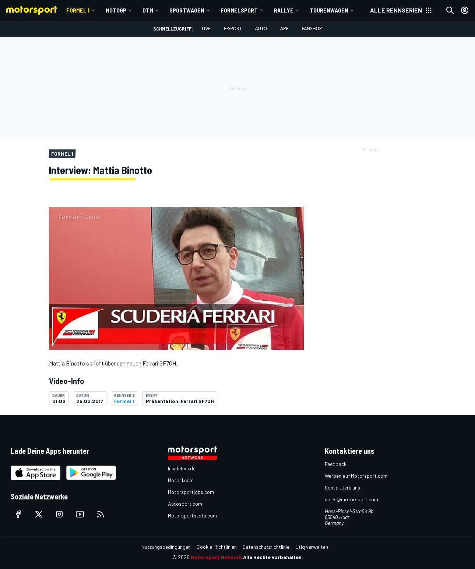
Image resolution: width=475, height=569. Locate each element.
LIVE (206, 28)
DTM (147, 10)
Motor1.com (181, 480)
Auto (261, 28)
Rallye (283, 10)
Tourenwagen (329, 10)
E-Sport (233, 28)
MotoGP (116, 10)
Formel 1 (77, 10)
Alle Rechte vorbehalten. (273, 557)
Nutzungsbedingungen (166, 547)
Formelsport (239, 10)
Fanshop (312, 28)
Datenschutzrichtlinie (266, 547)
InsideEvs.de (182, 468)
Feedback (335, 464)
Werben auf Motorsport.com (356, 476)
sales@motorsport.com (351, 499)
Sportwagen (186, 10)
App (284, 28)
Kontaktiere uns (342, 487)
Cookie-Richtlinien (217, 547)
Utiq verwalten (311, 547)
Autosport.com (185, 504)
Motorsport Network (216, 557)
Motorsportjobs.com (191, 492)
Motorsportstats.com (192, 515)
